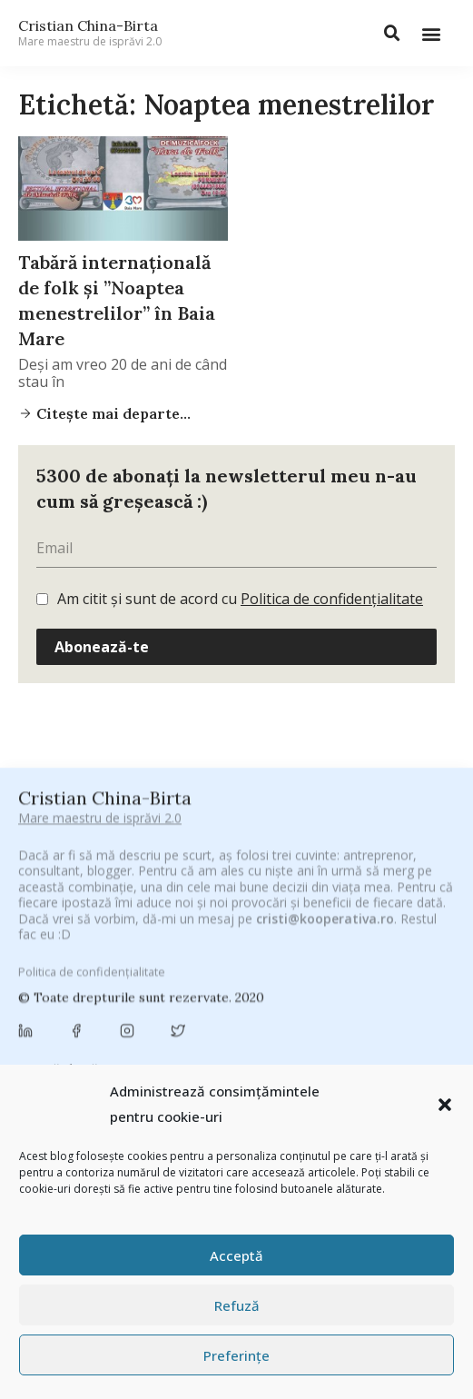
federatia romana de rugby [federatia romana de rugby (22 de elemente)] (358, 1060)
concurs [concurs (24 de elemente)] (220, 1034)
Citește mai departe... (112, 413)
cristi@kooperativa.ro (325, 794)
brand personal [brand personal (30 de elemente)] (138, 979)
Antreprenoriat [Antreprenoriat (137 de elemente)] (77, 956)
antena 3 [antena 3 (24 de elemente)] (394, 933)
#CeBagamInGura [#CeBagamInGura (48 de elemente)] (76, 910)
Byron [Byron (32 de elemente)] (343, 979)
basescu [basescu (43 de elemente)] (340, 956)
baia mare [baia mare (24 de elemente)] (266, 957)
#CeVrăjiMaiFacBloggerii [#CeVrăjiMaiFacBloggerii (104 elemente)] (224, 909)
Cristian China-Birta (90, 32)
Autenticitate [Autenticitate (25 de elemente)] (183, 957)
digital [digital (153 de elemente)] (240, 1059)
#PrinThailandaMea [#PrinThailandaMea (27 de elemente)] (104, 933)
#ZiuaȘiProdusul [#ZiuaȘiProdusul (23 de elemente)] (221, 933)
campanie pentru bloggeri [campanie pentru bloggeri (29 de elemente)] (166, 1006)
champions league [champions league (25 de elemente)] (307, 1006)
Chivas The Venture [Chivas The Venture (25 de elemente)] (126, 1034)
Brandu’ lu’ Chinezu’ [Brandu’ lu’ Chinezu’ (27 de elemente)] (252, 979)
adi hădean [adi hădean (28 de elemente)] (318, 933)
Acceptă (236, 1255)
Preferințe (236, 1355)
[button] (445, 1105)
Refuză (237, 1305)
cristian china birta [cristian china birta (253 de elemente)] (326, 1033)
